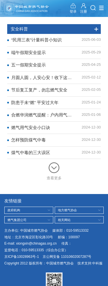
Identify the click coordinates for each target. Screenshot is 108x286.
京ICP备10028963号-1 (21, 257)
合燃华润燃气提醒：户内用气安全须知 (42, 114)
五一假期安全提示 (28, 64)
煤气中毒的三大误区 (30, 152)
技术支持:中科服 (90, 263)
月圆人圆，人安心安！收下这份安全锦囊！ (42, 77)
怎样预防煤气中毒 (28, 139)
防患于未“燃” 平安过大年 (34, 102)
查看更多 (54, 171)
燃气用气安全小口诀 (30, 127)
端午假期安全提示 (28, 52)
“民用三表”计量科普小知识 (36, 39)
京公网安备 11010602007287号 (67, 257)
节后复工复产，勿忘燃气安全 (39, 89)
